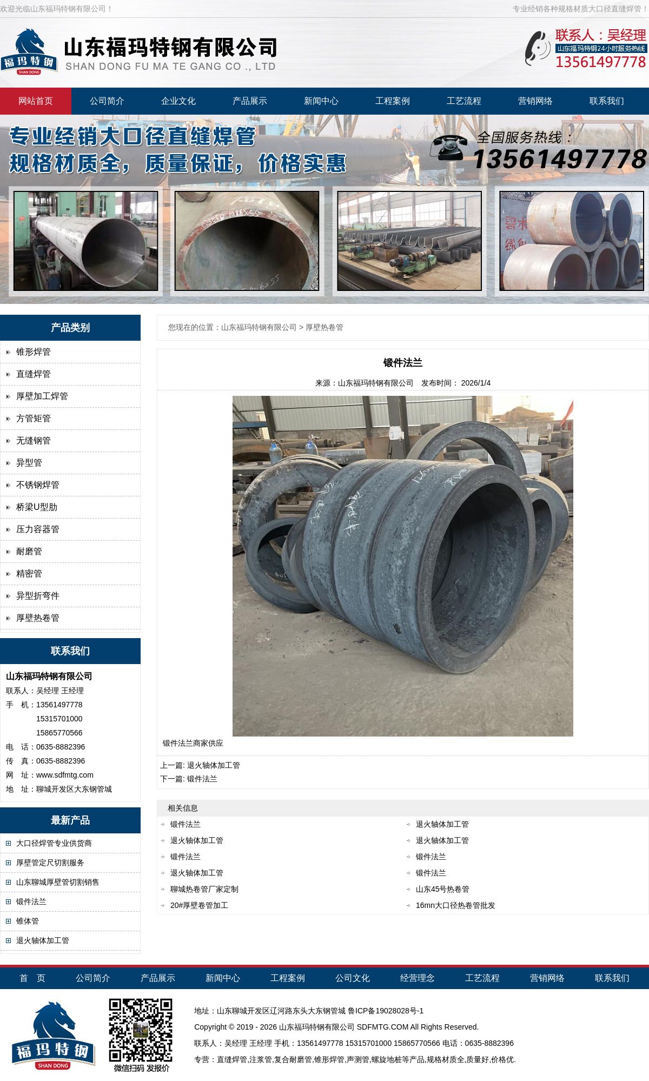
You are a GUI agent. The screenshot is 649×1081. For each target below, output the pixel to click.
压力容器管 (37, 529)
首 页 (32, 978)
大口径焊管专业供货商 (54, 843)
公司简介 (107, 100)
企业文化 (178, 100)
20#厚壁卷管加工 (199, 905)
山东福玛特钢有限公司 (376, 383)
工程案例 (392, 100)
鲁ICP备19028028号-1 (385, 1010)
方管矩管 (33, 418)
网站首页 (35, 100)
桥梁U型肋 (36, 507)
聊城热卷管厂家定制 (204, 889)
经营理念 (417, 978)
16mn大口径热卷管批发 (455, 905)
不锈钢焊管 (37, 484)
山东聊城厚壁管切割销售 (58, 882)
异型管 (29, 462)
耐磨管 (29, 551)
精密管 (29, 573)
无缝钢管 (33, 440)
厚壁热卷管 (37, 617)
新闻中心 (321, 100)
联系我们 (607, 100)
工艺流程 (464, 100)
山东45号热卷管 (443, 889)
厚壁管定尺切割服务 (50, 862)
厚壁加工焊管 (42, 396)
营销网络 (535, 100)
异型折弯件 (37, 595)
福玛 (301, 1027)
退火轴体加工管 (42, 940)
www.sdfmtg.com (65, 775)
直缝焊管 (33, 374)
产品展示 (250, 100)
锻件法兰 (31, 901)
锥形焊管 (33, 351)
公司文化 (352, 978)
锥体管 (27, 921)
